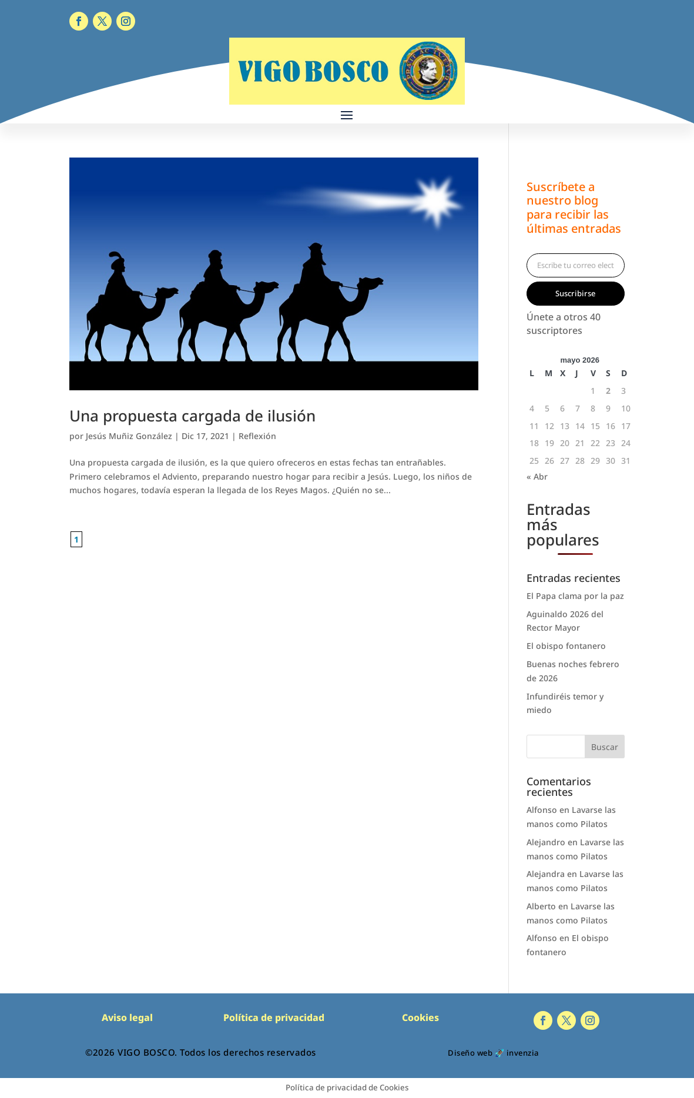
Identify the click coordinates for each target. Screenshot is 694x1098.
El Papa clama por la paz (575, 595)
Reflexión (257, 435)
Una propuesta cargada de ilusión (192, 415)
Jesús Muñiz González (129, 435)
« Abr (537, 476)
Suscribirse (575, 293)
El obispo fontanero (566, 645)
